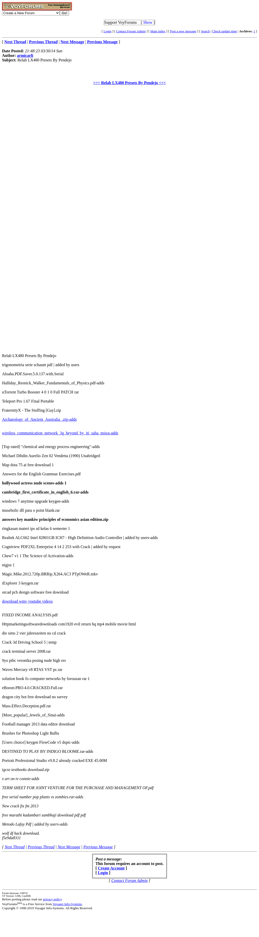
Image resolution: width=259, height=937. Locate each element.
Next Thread (15, 847)
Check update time (224, 31)
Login (107, 31)
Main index (157, 31)
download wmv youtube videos (27, 601)
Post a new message (183, 31)
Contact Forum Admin (131, 31)
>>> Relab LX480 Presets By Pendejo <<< (129, 83)
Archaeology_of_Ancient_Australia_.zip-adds (39, 419)
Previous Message (98, 847)
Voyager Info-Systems (67, 904)
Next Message (69, 847)
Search (205, 31)
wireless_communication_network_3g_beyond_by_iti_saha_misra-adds (60, 433)
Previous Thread (41, 847)
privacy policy (52, 899)
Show (147, 22)
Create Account (111, 868)
